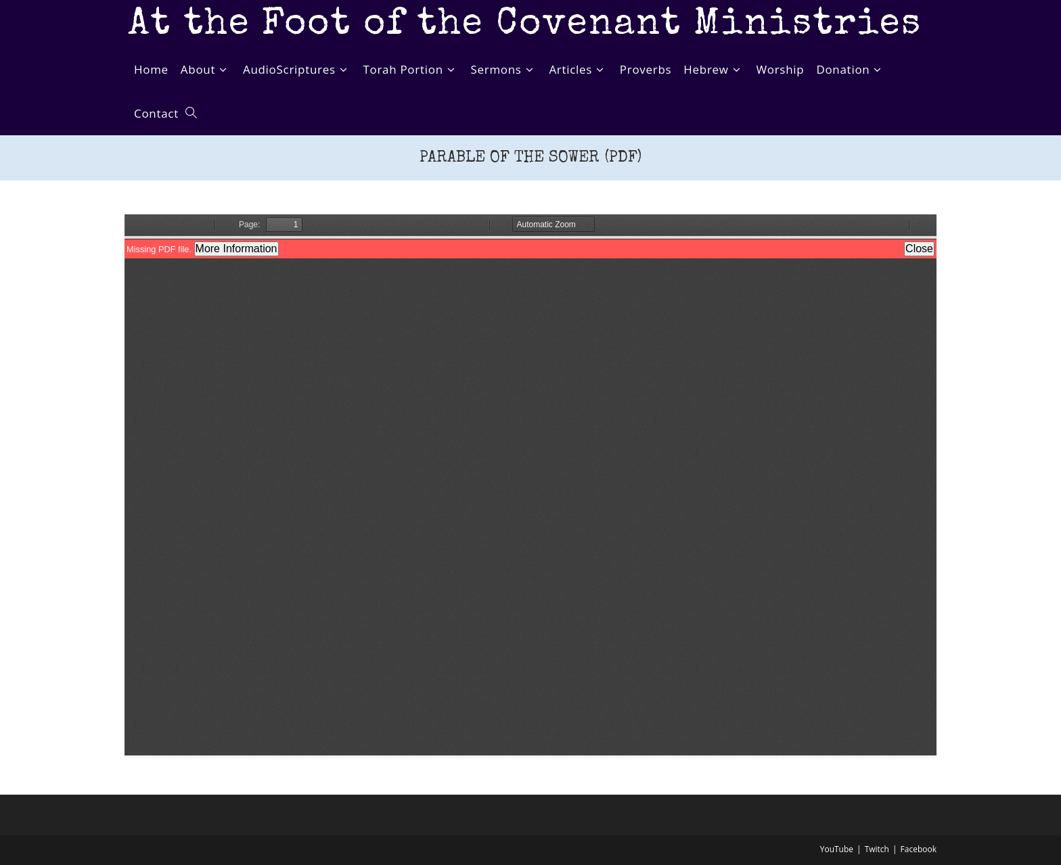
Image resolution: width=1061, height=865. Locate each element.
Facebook (918, 849)
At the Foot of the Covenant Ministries (525, 25)
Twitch (877, 849)
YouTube (836, 849)
